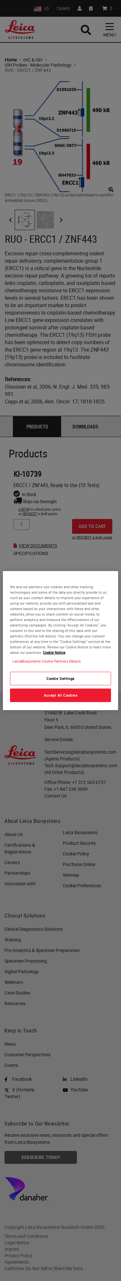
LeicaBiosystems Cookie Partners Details (46, 661)
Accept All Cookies (60, 695)
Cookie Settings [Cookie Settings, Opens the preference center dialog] (60, 678)
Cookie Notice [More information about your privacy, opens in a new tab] (54, 652)
